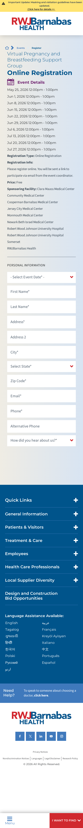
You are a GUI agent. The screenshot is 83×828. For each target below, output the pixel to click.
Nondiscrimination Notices (16, 758)
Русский (11, 662)
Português (50, 656)
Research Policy (70, 758)
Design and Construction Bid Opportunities (31, 596)
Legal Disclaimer (52, 758)
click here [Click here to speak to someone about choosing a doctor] (41, 695)
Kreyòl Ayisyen (54, 636)
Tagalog (12, 629)
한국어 (10, 649)
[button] (66, 820)
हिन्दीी (8, 643)
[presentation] (36, 456)
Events (21, 47)
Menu (10, 820)
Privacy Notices (40, 752)
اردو (8, 669)
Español (48, 662)
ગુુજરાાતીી (11, 636)
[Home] (41, 23)
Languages (36, 758)
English (11, 623)
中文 (45, 649)
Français (49, 629)
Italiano (48, 643)
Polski (10, 656)
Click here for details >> (41, 9)
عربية (45, 623)
